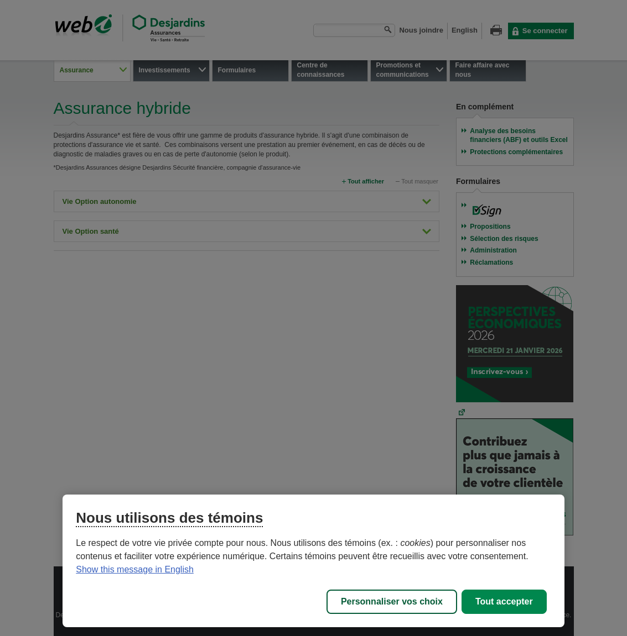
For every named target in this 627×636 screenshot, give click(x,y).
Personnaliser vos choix (392, 601)
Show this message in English (135, 569)
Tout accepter (504, 601)
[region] (313, 561)
